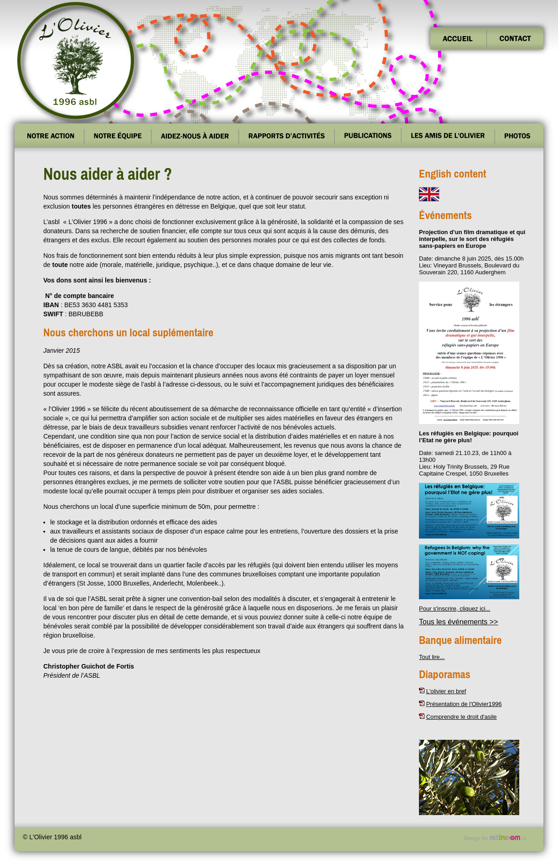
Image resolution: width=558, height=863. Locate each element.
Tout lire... (431, 657)
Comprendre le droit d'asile (461, 716)
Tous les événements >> (458, 622)
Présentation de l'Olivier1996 (464, 704)
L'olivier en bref (446, 691)
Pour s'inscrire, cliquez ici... (454, 608)
